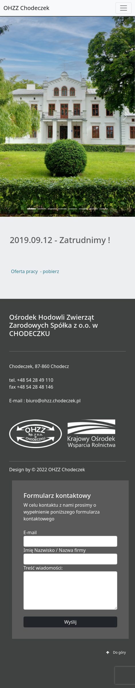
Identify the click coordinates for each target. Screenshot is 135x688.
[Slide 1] (31, 209)
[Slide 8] (103, 209)
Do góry (116, 652)
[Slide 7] (93, 209)
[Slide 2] (42, 209)
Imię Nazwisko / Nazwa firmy (55, 550)
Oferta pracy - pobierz (34, 271)
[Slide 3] (52, 209)
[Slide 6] (83, 209)
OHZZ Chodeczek (26, 8)
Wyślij (70, 622)
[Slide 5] (73, 209)
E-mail (30, 532)
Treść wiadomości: (43, 568)
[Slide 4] (62, 209)
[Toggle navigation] (124, 8)
